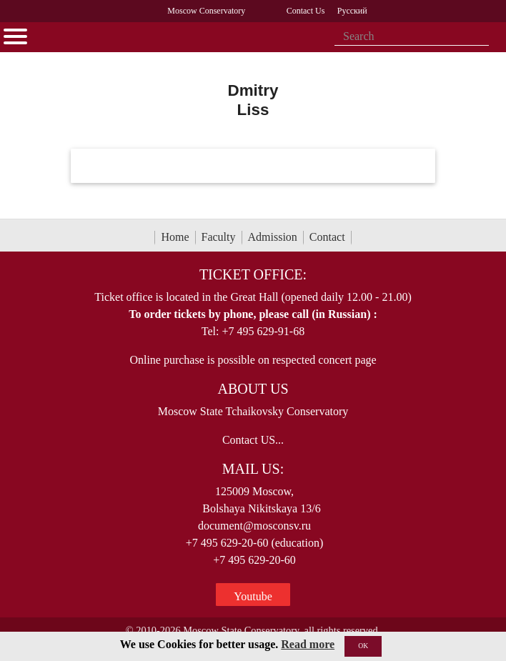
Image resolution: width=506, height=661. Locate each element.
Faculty (219, 237)
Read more (307, 644)
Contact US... (253, 440)
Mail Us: (253, 469)
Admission (272, 237)
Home (175, 237)
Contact (327, 237)
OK (363, 646)
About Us (252, 389)
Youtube (253, 596)
